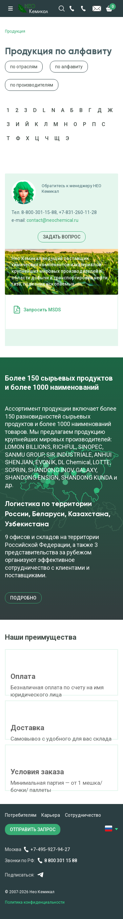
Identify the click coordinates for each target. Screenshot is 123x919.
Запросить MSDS (42, 309)
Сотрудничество (83, 815)
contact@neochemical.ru (52, 220)
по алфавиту (69, 66)
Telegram (40, 874)
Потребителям (20, 815)
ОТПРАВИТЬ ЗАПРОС (32, 829)
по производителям (31, 85)
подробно (23, 597)
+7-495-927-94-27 (50, 849)
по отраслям (23, 66)
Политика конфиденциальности (35, 902)
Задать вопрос (61, 236)
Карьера (50, 815)
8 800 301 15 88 (60, 860)
